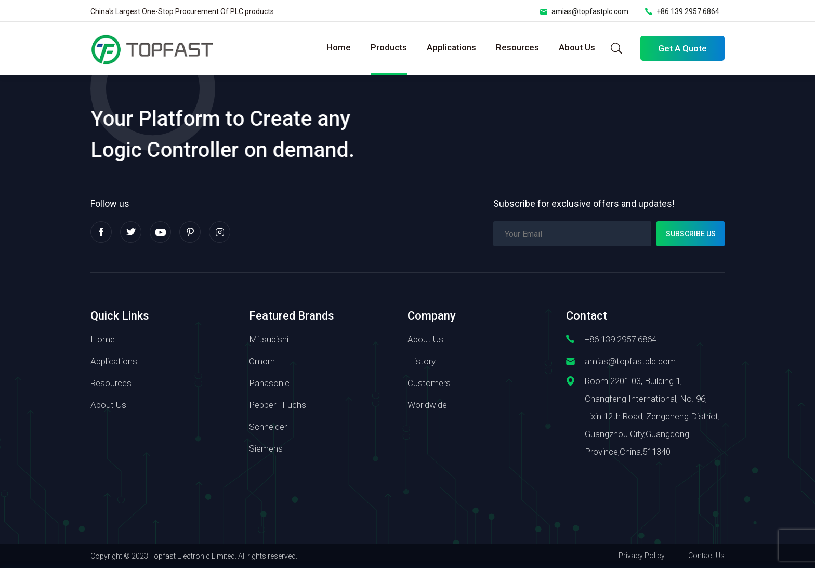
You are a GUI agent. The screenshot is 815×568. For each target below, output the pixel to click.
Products (389, 47)
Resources (517, 47)
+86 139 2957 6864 (687, 11)
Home (338, 47)
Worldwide (427, 405)
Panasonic (269, 383)
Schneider (268, 426)
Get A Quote (682, 48)
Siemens (266, 448)
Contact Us (706, 555)
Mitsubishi (268, 339)
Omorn (262, 361)
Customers (429, 383)
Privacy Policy (642, 555)
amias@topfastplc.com (589, 11)
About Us (577, 47)
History (421, 361)
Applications (451, 47)
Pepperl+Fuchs (277, 405)
